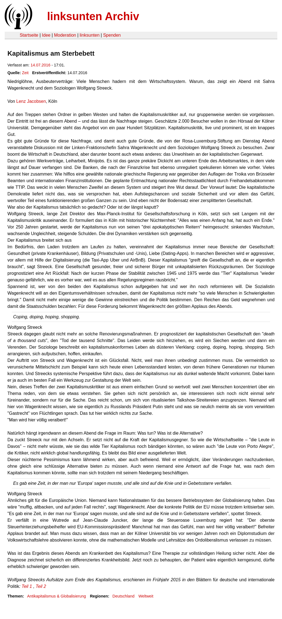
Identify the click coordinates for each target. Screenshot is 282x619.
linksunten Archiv (93, 16)
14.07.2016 (40, 65)
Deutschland (123, 596)
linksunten (89, 35)
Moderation (65, 35)
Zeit (25, 73)
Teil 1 (27, 586)
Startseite (29, 35)
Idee (46, 35)
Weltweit (146, 596)
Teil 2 (41, 586)
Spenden (112, 35)
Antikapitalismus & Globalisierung (56, 596)
